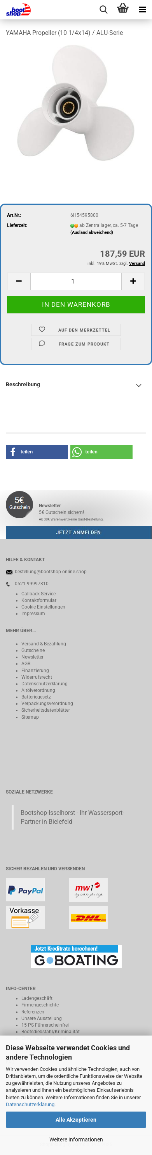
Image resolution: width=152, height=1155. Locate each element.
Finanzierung (35, 670)
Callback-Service (38, 594)
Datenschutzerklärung (30, 1104)
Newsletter (32, 657)
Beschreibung (23, 384)
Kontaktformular (38, 600)
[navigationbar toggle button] (142, 9)
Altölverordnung (38, 690)
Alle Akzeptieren (76, 1120)
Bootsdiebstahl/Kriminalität (50, 1031)
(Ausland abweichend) (91, 232)
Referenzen (32, 1012)
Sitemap (30, 717)
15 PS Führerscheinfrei (45, 1025)
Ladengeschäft (36, 998)
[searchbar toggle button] (103, 9)
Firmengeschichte (40, 1005)
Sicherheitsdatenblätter (45, 710)
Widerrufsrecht (36, 677)
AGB (25, 663)
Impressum (33, 613)
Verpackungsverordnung (47, 703)
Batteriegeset (35, 697)
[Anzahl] (76, 281)
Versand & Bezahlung (43, 644)
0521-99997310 (32, 583)
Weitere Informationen (76, 1139)
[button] (18, 281)
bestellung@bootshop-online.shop (51, 571)
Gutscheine (33, 650)
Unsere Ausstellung (41, 1018)
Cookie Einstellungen (43, 607)
